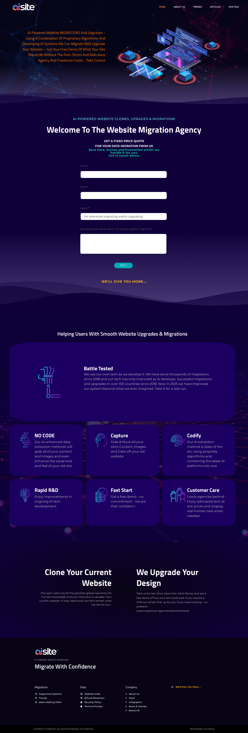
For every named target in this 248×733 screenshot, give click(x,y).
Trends (197, 6)
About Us (179, 6)
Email (84, 186)
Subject (85, 208)
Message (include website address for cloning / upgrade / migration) (116, 228)
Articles (215, 6)
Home (162, 6)
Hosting (234, 6)
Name (84, 165)
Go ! (123, 265)
